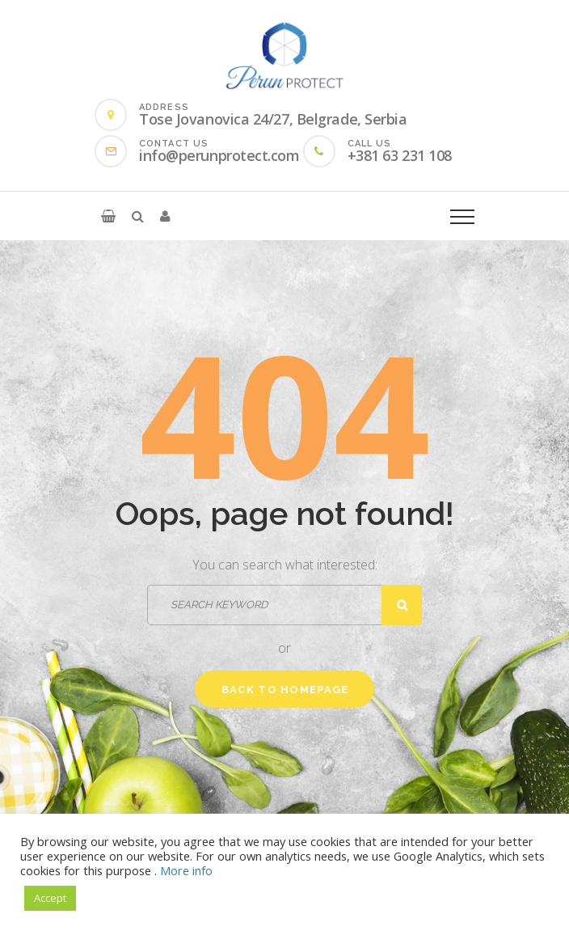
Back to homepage (285, 689)
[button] (108, 216)
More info (186, 870)
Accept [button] (50, 898)
